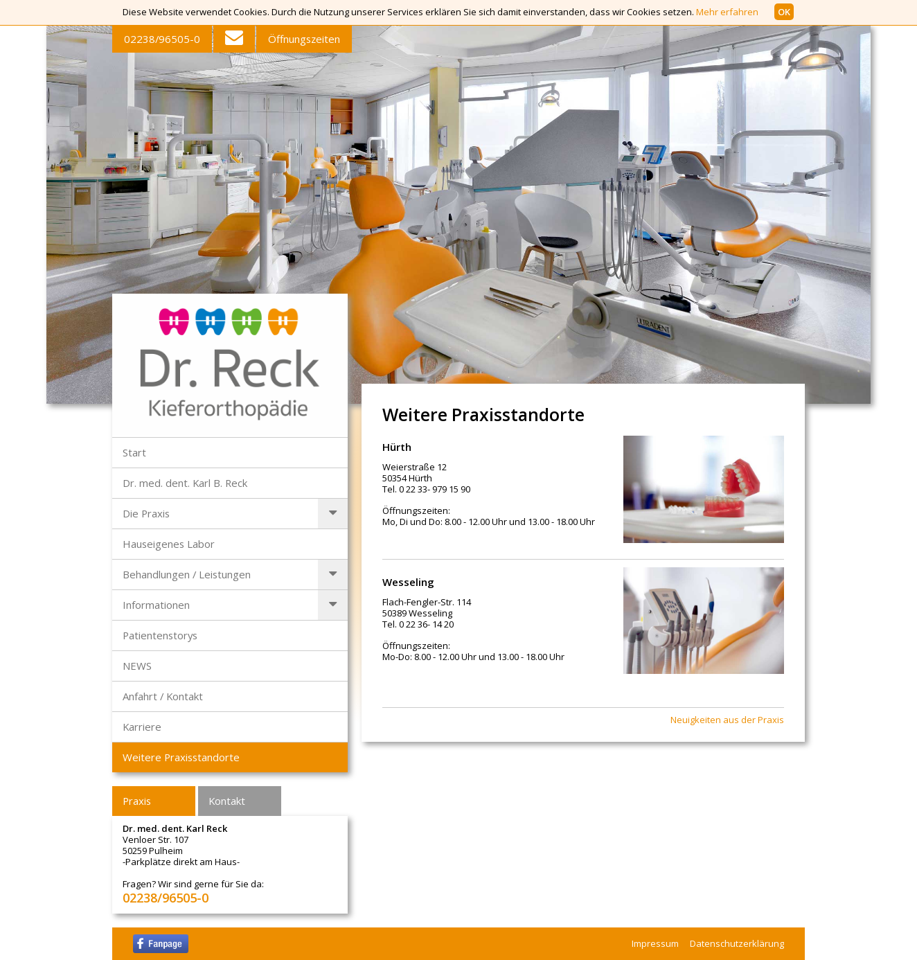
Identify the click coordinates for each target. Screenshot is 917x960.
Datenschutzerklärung (737, 943)
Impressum (655, 943)
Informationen (156, 605)
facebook (160, 943)
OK (784, 12)
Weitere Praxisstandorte (181, 757)
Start (134, 452)
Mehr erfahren (727, 12)
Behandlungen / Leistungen (187, 574)
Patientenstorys (160, 635)
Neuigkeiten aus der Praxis (727, 720)
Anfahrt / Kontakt (163, 696)
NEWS (137, 666)
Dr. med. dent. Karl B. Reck (185, 483)
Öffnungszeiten (304, 39)
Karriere (142, 727)
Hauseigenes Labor (169, 544)
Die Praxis (146, 513)
